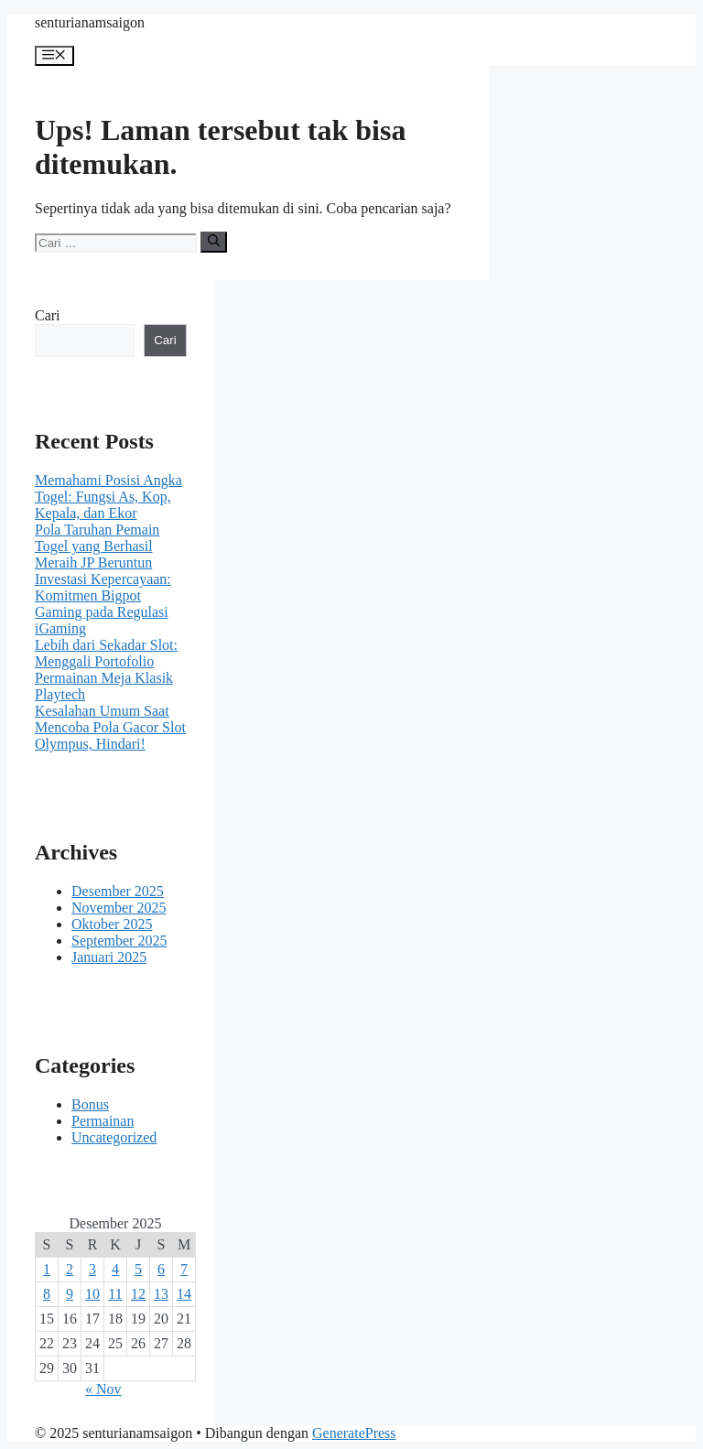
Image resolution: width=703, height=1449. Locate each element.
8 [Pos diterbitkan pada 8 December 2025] (46, 1294)
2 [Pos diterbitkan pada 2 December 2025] (69, 1269)
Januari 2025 (108, 957)
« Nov (103, 1389)
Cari (47, 315)
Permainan (102, 1121)
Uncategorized (114, 1137)
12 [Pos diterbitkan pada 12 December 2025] (138, 1294)
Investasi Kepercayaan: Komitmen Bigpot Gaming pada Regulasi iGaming (103, 603)
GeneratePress (354, 1433)
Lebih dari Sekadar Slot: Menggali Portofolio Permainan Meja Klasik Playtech (106, 669)
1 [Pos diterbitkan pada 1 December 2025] (46, 1269)
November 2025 (119, 907)
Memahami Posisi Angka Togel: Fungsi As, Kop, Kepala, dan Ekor (108, 496)
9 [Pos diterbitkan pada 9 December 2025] (69, 1294)
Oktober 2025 (111, 924)
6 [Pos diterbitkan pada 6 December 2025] (161, 1269)
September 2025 (119, 940)
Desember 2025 (117, 891)
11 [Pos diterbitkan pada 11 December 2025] (115, 1294)
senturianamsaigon (90, 22)
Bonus (90, 1104)
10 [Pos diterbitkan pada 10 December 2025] (92, 1294)
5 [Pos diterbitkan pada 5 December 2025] (138, 1269)
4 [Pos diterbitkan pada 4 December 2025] (115, 1269)
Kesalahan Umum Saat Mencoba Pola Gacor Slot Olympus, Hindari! (110, 727)
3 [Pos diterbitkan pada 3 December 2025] (92, 1269)
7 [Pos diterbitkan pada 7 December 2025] (184, 1269)
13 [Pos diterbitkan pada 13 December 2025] (161, 1294)
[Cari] (213, 242)
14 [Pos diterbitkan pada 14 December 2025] (184, 1294)
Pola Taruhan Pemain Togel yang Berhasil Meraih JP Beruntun (97, 546)
